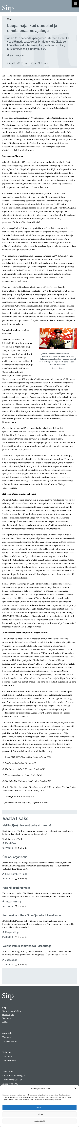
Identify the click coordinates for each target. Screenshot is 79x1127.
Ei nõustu (39, 1114)
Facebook (6, 1018)
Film (9, 19)
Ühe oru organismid (14, 857)
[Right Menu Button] (75, 4)
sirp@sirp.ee (8, 1014)
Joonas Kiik (11, 960)
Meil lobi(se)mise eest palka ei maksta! (26, 825)
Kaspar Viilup (12, 932)
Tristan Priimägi (13, 901)
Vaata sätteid (39, 1121)
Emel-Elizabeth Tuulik (16, 874)
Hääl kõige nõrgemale (16, 888)
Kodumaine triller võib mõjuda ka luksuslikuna (31, 915)
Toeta (4, 1021)
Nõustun (39, 1107)
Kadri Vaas (10, 843)
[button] (75, 1088)
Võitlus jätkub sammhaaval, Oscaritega (26, 946)
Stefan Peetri (17, 55)
